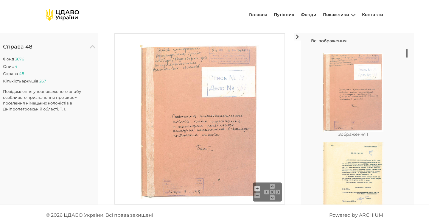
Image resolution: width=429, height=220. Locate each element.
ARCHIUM (371, 215)
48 (21, 73)
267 (42, 81)
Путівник (284, 14)
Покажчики (339, 14)
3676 (19, 59)
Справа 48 (17, 46)
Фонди (309, 14)
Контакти (372, 14)
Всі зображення (329, 40)
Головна (258, 14)
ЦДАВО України (83, 215)
